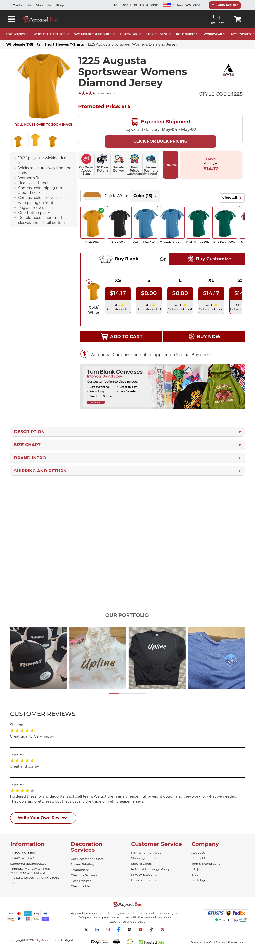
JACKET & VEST (156, 34)
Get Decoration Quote (87, 859)
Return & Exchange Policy (150, 869)
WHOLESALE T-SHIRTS (49, 34)
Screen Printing (82, 864)
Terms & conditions (206, 863)
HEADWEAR (128, 34)
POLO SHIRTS (185, 34)
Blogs (60, 5)
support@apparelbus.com (30, 863)
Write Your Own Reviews (43, 817)
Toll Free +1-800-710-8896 (135, 5)
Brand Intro (30, 457)
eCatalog (198, 880)
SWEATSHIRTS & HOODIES (92, 34)
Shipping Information (147, 858)
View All (229, 198)
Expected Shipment (160, 122)
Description (29, 431)
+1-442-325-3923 (181, 5)
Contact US (200, 858)
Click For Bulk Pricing (160, 141)
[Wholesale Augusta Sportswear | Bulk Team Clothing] (228, 69)
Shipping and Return (40, 470)
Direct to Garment (84, 875)
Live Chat (216, 20)
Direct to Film (81, 886)
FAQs (196, 869)
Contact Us (22, 5)
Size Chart (27, 444)
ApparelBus (50, 940)
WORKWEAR (213, 34)
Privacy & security (144, 874)
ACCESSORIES (241, 34)
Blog (195, 874)
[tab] (52, 714)
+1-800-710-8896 (22, 852)
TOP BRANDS (15, 34)
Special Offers (141, 863)
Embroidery (80, 870)
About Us (43, 5)
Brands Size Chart (144, 880)
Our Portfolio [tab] (127, 615)
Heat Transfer (81, 881)
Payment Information (147, 852)
